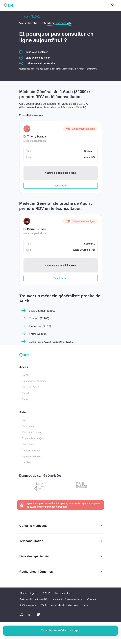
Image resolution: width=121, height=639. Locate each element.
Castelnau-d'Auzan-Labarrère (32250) (51, 341)
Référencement (28, 605)
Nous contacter (30, 426)
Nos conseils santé (32, 432)
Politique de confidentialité (33, 599)
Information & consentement (67, 599)
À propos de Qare (31, 456)
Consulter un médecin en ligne (60, 630)
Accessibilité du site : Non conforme (69, 605)
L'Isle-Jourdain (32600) (42, 310)
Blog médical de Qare (33, 438)
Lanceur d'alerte (63, 593)
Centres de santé (31, 450)
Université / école (31, 387)
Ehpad (25, 393)
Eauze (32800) (38, 334)
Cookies (91, 599)
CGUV (46, 593)
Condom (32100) (39, 318)
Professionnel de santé (34, 381)
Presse (25, 399)
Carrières (27, 462)
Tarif (43, 605)
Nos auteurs (28, 444)
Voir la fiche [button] (60, 185)
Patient (25, 375)
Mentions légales (29, 593)
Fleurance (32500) (40, 326)
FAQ (24, 420)
